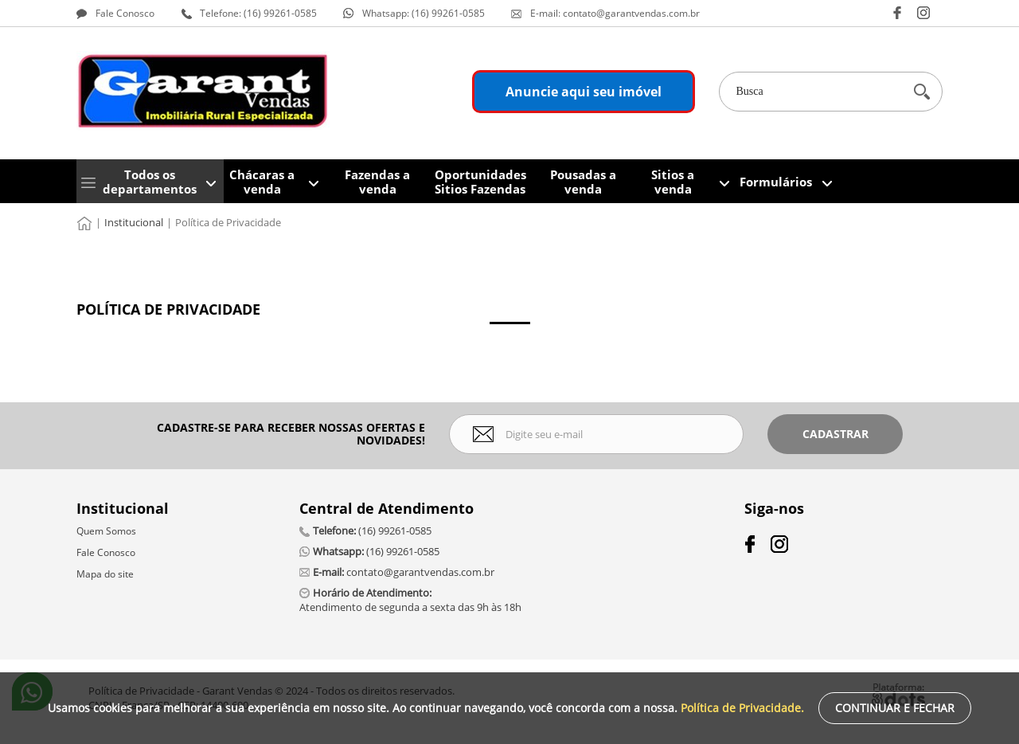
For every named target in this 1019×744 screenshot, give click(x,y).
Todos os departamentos (150, 181)
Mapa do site (105, 574)
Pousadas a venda (583, 181)
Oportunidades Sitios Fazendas (480, 181)
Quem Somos (106, 531)
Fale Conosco (105, 552)
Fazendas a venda (377, 181)
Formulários (776, 182)
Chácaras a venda (262, 181)
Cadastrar (835, 433)
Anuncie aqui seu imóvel (584, 91)
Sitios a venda (672, 181)
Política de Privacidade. (742, 707)
